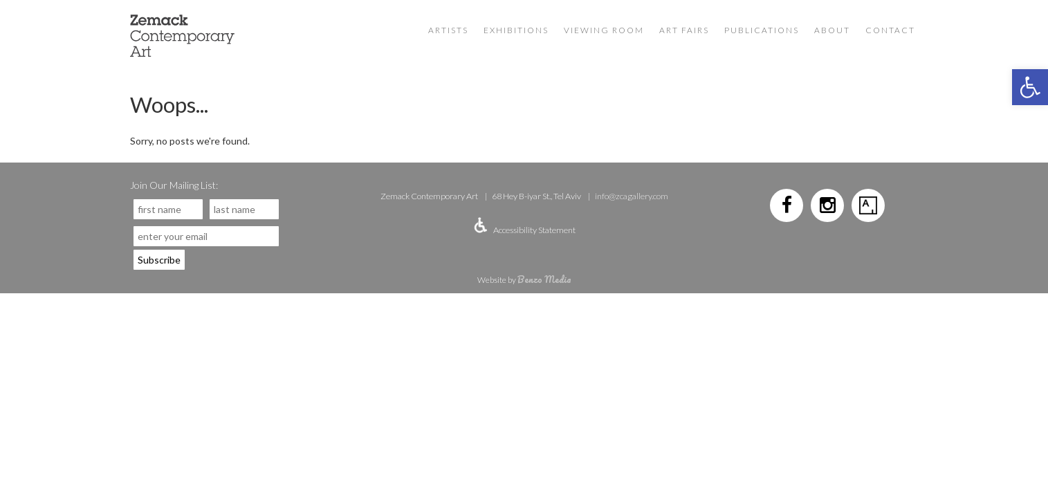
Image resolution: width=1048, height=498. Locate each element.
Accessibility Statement (534, 230)
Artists (448, 30)
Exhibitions (516, 30)
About (832, 30)
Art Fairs (684, 30)
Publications (761, 30)
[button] (1030, 87)
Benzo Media (544, 279)
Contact (890, 30)
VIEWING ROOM (604, 30)
